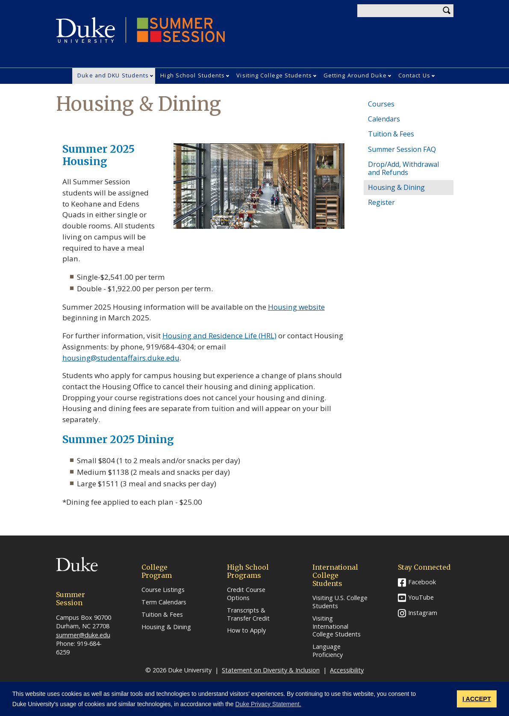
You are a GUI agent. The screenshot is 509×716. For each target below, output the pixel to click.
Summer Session (181, 30)
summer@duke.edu (83, 635)
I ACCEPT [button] (476, 698)
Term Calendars (163, 602)
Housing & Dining (396, 187)
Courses (381, 104)
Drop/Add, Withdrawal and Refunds (403, 168)
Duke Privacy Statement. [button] (268, 704)
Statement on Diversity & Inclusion (271, 670)
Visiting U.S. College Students (340, 602)
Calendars (384, 119)
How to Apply (246, 630)
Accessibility (347, 670)
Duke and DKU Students (113, 75)
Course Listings (163, 590)
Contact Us (414, 75)
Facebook (422, 582)
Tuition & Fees (391, 134)
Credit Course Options (246, 594)
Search (447, 10)
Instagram (422, 613)
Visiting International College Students (336, 626)
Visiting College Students (274, 75)
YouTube (421, 597)
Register (381, 202)
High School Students (192, 75)
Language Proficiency (327, 651)
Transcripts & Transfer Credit (248, 614)
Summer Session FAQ (402, 149)
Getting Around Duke (355, 75)
